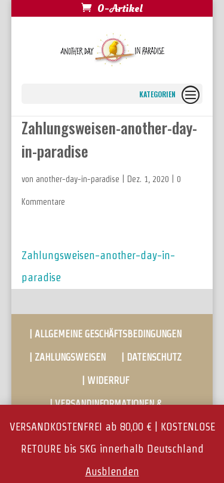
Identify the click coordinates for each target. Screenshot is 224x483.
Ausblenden (112, 471)
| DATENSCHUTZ (151, 357)
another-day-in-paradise (77, 179)
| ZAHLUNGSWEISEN (67, 357)
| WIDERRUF (105, 381)
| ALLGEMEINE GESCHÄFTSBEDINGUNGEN (105, 334)
